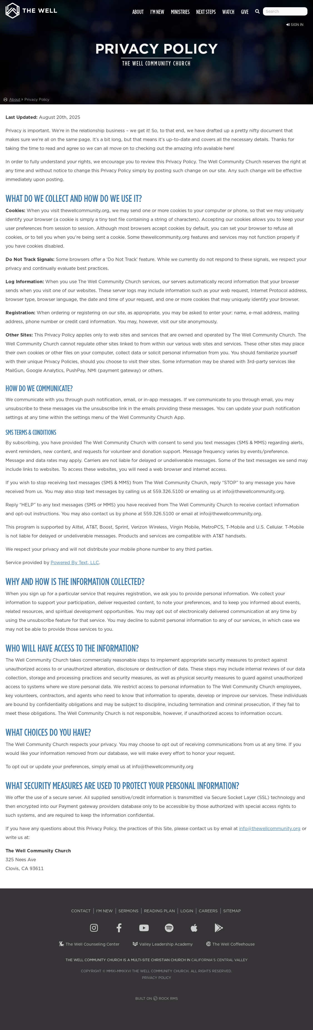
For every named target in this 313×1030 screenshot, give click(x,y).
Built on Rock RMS (156, 998)
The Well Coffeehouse (230, 944)
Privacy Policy (156, 977)
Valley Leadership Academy (162, 944)
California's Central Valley (219, 960)
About (14, 99)
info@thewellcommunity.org (269, 828)
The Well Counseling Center (89, 944)
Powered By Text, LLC (75, 562)
